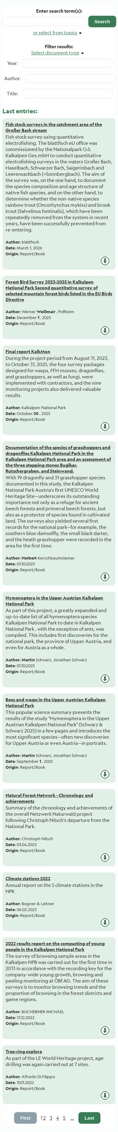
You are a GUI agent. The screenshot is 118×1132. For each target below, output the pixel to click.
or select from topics (55, 32)
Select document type (55, 53)
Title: (12, 93)
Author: (12, 78)
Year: (12, 63)
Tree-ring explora (24, 1051)
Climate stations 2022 (28, 878)
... (72, 1118)
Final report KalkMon (28, 351)
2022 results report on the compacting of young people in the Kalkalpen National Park (55, 946)
